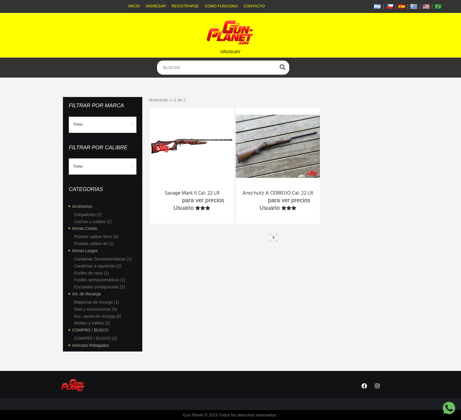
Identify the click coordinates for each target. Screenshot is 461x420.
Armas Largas (85, 250)
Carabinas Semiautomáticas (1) (103, 259)
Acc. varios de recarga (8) (97, 316)
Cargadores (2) (88, 214)
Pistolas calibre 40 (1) (94, 243)
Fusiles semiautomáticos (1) (99, 279)
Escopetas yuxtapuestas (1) (99, 287)
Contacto (254, 6)
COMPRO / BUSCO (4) (95, 338)
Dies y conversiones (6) (95, 309)
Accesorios (82, 206)
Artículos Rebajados (90, 345)
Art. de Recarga (86, 294)
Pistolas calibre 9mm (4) (96, 236)
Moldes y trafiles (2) (92, 323)
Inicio (134, 6)
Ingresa (170, 200)
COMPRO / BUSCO (90, 330)
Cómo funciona (221, 6)
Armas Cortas (84, 228)
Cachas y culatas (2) (93, 221)
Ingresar (156, 6)
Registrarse (185, 6)
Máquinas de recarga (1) (96, 302)
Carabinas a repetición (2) (97, 266)
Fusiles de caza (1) (91, 273)
